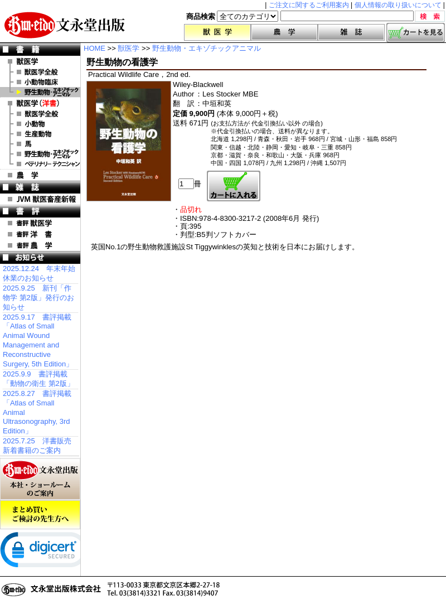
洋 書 (40, 103)
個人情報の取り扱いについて (398, 5)
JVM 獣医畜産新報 (40, 199)
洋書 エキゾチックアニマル (40, 154)
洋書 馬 (40, 144)
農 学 (40, 175)
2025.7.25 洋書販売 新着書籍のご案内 (37, 446)
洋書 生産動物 (40, 134)
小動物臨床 (40, 82)
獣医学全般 (40, 72)
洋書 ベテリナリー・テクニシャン (40, 164)
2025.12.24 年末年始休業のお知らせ (39, 273)
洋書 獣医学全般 (40, 114)
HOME (94, 48)
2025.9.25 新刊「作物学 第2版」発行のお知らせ (38, 297)
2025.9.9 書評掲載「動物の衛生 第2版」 (38, 379)
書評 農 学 (40, 245)
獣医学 (217, 32)
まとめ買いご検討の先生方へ (40, 514)
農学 (284, 32)
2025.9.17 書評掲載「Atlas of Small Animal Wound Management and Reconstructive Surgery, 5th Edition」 (38, 340)
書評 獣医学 (40, 223)
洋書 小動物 (40, 124)
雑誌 (351, 32)
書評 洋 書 (40, 234)
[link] (44, 552)
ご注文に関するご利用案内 (309, 5)
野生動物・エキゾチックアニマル (40, 92)
